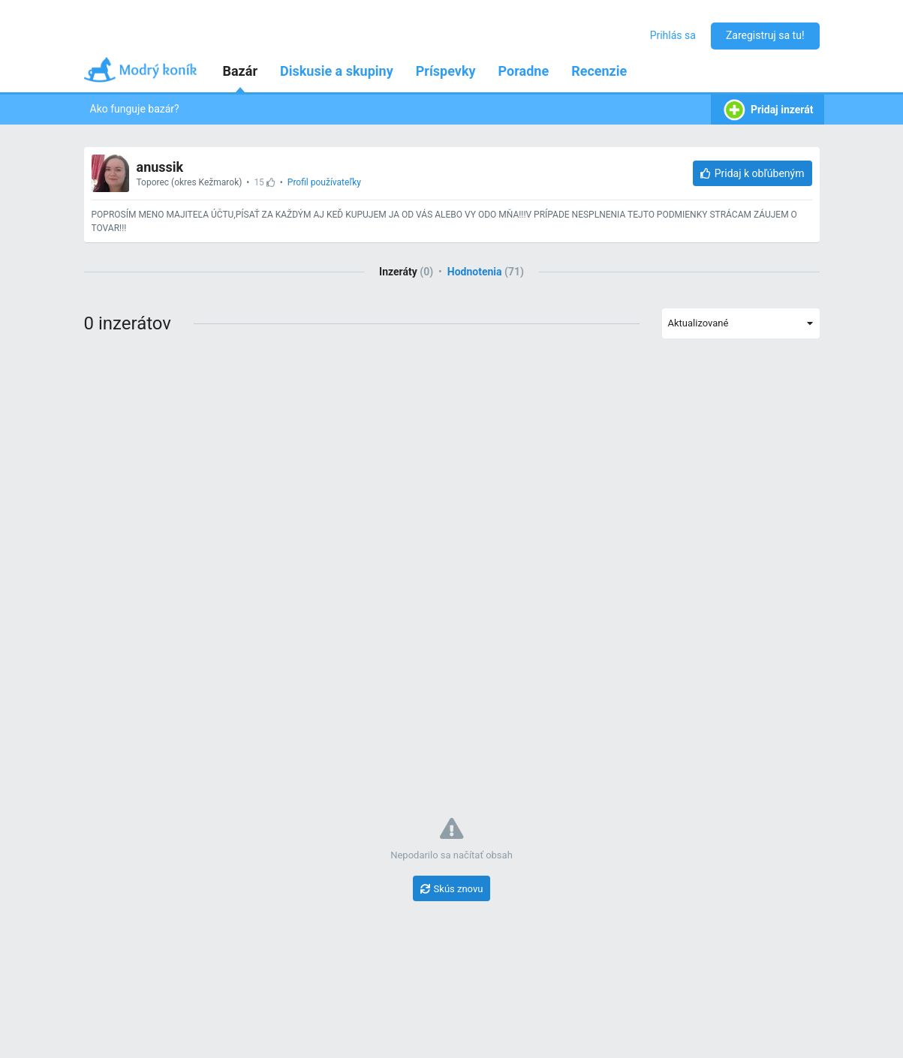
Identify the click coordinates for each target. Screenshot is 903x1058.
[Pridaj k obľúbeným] (752, 173)
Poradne (523, 71)
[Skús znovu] (452, 888)
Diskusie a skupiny (336, 71)
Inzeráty (406, 272)
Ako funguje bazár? (134, 109)
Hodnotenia (485, 272)
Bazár (240, 71)
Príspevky (446, 71)
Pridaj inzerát (767, 110)
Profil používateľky (324, 182)
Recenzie (599, 71)
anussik (160, 167)
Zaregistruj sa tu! (765, 35)
